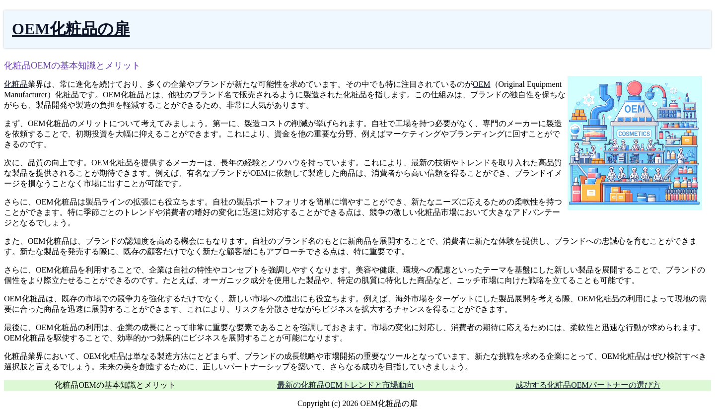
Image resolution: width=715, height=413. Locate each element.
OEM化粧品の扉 (71, 29)
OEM (482, 84)
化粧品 (16, 84)
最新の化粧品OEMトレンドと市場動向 (345, 385)
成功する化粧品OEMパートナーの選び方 (587, 385)
